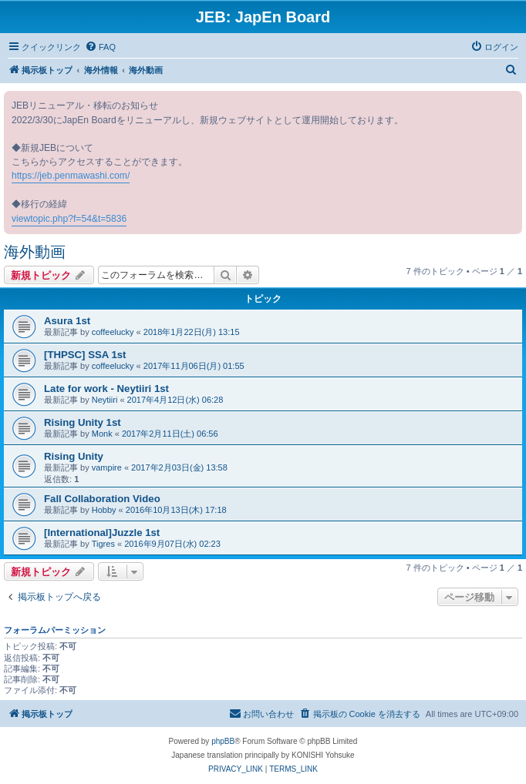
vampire (107, 467)
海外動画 (35, 251)
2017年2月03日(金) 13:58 (179, 467)
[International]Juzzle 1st (102, 532)
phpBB (222, 741)
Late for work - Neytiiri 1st (106, 388)
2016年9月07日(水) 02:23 (172, 543)
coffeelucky (113, 332)
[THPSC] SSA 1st (85, 354)
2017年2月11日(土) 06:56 (170, 433)
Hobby (104, 509)
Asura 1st (67, 321)
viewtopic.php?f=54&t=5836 (69, 218)
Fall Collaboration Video (102, 498)
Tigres (103, 543)
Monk (102, 433)
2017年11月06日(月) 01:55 (193, 365)
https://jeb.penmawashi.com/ (71, 175)
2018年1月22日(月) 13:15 (191, 332)
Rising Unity (73, 456)
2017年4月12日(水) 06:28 (175, 399)
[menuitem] (100, 47)
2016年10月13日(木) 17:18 (176, 509)
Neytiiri (105, 399)
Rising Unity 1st (82, 422)
